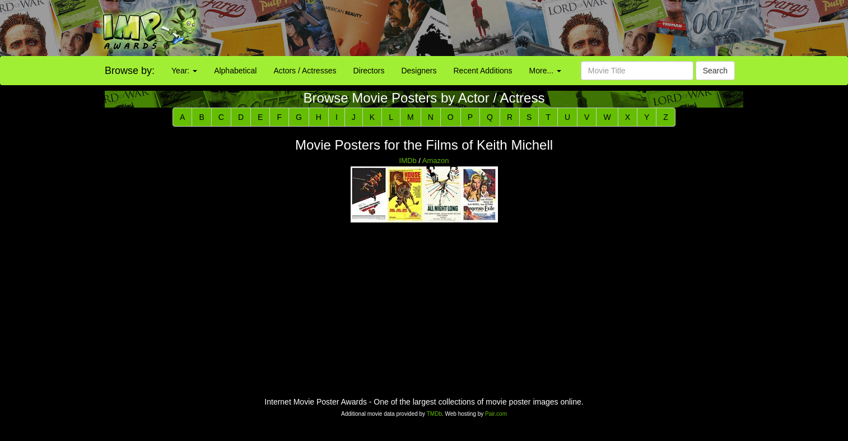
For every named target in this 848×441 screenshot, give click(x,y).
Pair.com (496, 414)
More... (545, 70)
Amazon (435, 160)
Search (715, 70)
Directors (368, 70)
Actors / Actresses (304, 70)
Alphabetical (235, 70)
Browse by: (130, 70)
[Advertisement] (530, 28)
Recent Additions (483, 70)
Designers (418, 70)
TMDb (434, 414)
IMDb (408, 160)
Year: (184, 70)
